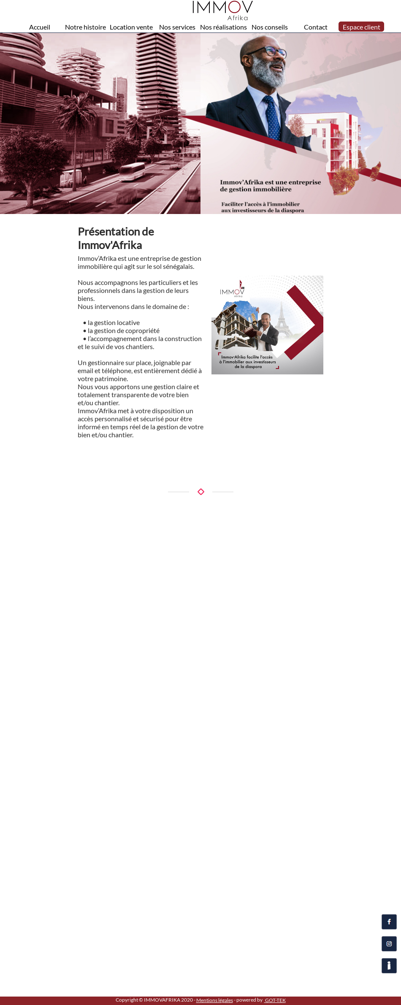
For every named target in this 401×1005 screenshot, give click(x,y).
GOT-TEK (275, 1000)
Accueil (39, 27)
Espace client (361, 27)
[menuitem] (39, 27)
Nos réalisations (223, 27)
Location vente (131, 27)
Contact (316, 27)
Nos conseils (270, 27)
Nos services (177, 27)
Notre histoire (85, 27)
